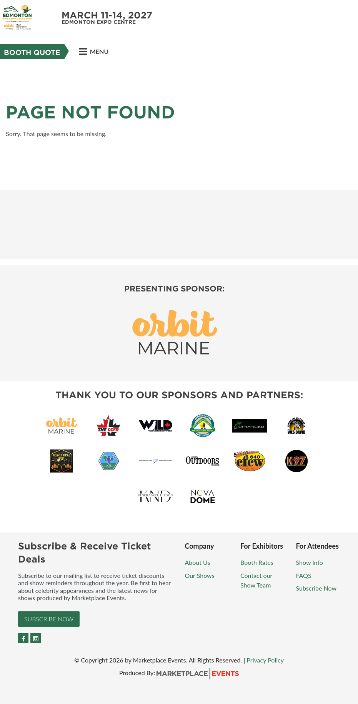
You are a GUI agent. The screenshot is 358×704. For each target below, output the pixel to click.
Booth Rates (257, 562)
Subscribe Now (48, 618)
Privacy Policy (265, 660)
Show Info (310, 562)
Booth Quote (32, 52)
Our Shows (200, 575)
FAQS (303, 575)
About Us (197, 562)
